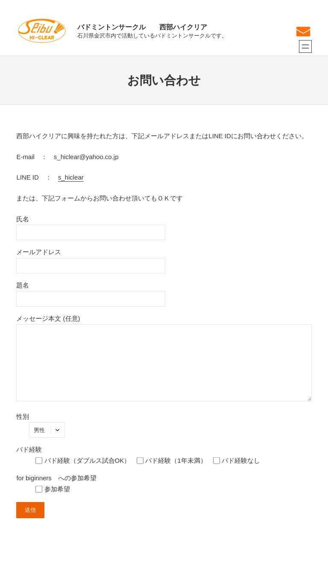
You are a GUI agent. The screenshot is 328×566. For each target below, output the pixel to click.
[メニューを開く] (305, 46)
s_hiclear (71, 177)
